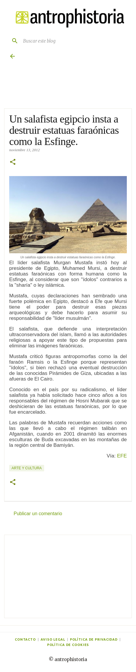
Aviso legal (53, 639)
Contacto (25, 639)
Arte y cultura (27, 468)
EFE (122, 456)
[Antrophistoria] (68, 18)
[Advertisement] (68, 576)
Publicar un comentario (38, 513)
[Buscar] (12, 41)
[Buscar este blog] (74, 41)
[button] (12, 162)
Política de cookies (68, 645)
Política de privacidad (94, 639)
